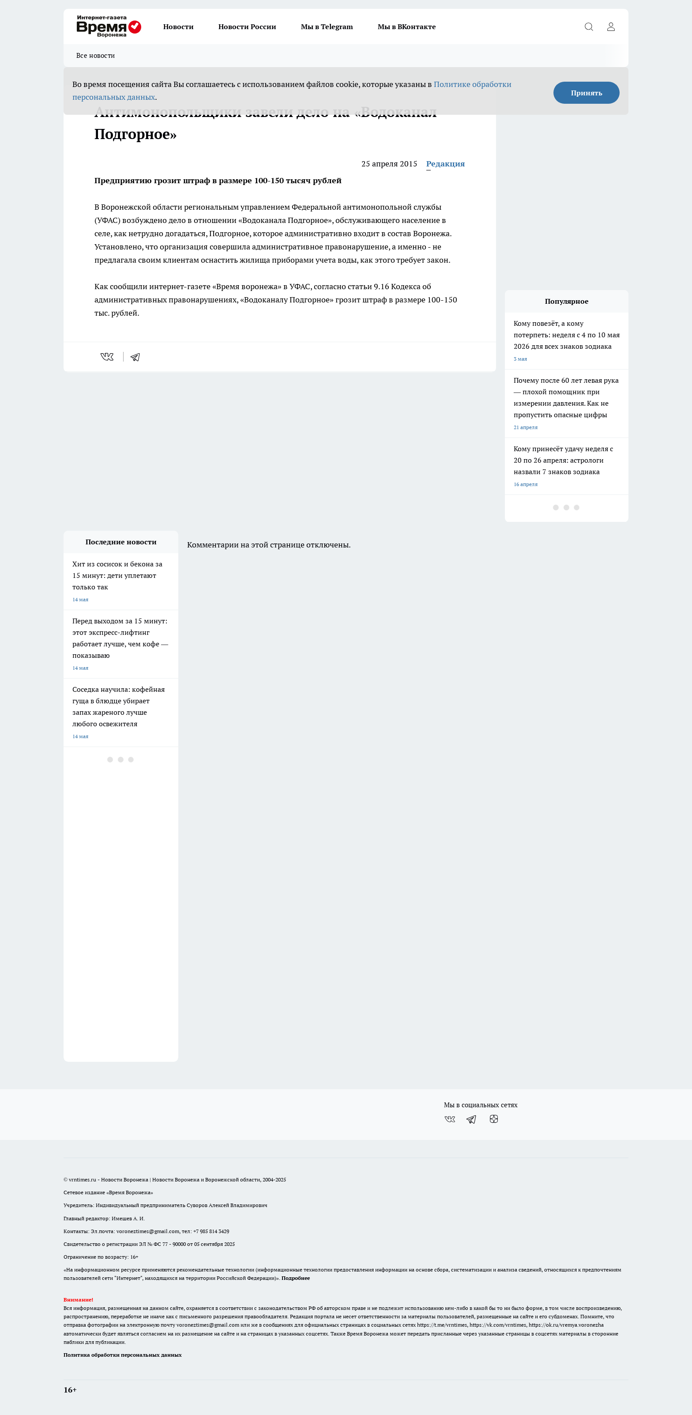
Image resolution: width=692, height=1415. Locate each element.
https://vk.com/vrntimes (498, 1324)
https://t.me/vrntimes (442, 1324)
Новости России (247, 26)
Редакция (445, 163)
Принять (586, 92)
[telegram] (138, 357)
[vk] (108, 357)
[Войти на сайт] (611, 26)
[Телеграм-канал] (472, 1119)
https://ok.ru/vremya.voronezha (566, 1324)
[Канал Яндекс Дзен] (494, 1119)
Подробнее (296, 1278)
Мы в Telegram (327, 26)
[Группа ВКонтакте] (450, 1119)
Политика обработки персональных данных (123, 1354)
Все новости (95, 55)
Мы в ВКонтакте (407, 26)
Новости (178, 26)
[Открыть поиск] (589, 26)
